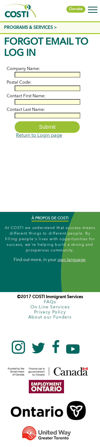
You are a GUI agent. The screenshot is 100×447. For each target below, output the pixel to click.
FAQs (50, 302)
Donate (76, 9)
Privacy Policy (50, 312)
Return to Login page (39, 135)
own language (71, 260)
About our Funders (50, 317)
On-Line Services (50, 307)
